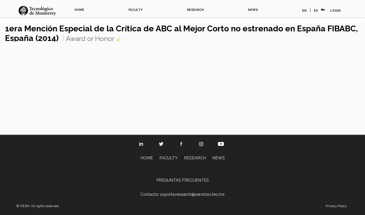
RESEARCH (195, 10)
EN (304, 10)
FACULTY (136, 10)
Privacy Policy (336, 206)
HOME (79, 10)
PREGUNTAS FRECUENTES (182, 180)
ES (316, 10)
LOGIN (335, 10)
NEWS (253, 10)
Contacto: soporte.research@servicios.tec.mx (182, 194)
